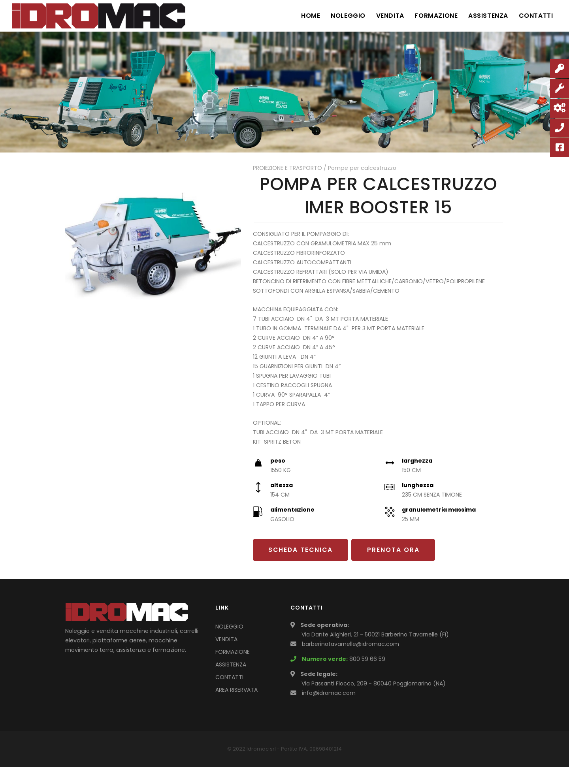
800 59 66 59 (367, 660)
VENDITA (226, 640)
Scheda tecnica (302, 550)
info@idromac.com (329, 694)
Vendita (385, 15)
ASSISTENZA (230, 665)
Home (303, 15)
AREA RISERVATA (236, 691)
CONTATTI (229, 678)
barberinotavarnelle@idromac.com (350, 645)
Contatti (535, 15)
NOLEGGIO (229, 627)
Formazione (432, 15)
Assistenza (486, 15)
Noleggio (342, 15)
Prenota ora (397, 550)
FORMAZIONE (232, 653)
